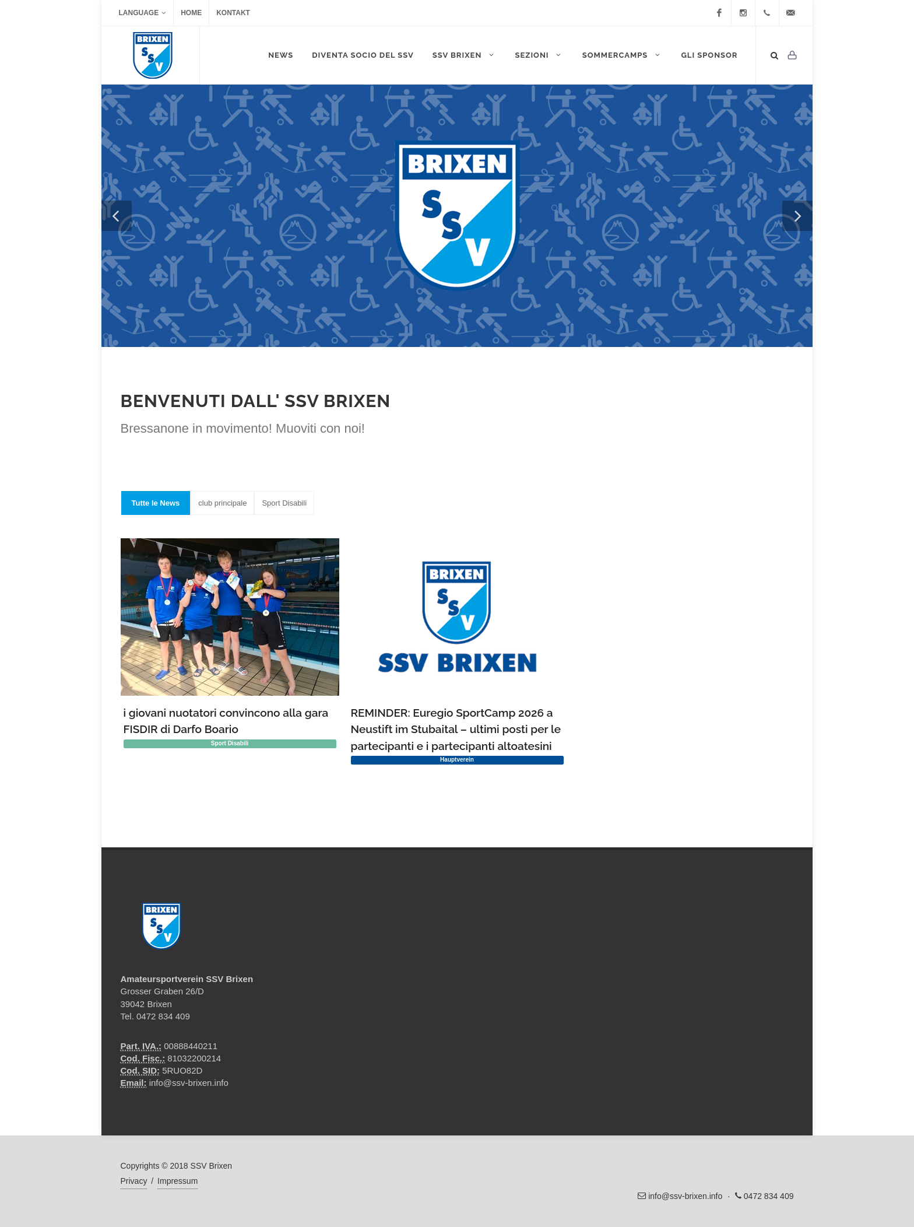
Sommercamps (622, 54)
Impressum (177, 1181)
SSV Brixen (465, 54)
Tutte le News (156, 503)
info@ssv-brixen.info (188, 1083)
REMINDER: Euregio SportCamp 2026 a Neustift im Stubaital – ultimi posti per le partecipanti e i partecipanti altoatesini (456, 729)
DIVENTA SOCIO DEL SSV (363, 55)
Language (143, 13)
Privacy (134, 1181)
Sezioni (539, 54)
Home (191, 13)
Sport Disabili (284, 503)
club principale (222, 503)
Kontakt (233, 13)
